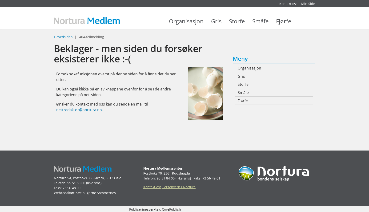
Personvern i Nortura (179, 187)
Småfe (260, 23)
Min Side (308, 3)
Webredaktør (64, 193)
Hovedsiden (63, 37)
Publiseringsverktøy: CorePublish (155, 209)
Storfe (237, 23)
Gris (216, 23)
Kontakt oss (288, 3)
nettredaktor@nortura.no (79, 109)
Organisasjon (186, 23)
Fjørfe (283, 23)
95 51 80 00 (76, 183)
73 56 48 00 (71, 188)
